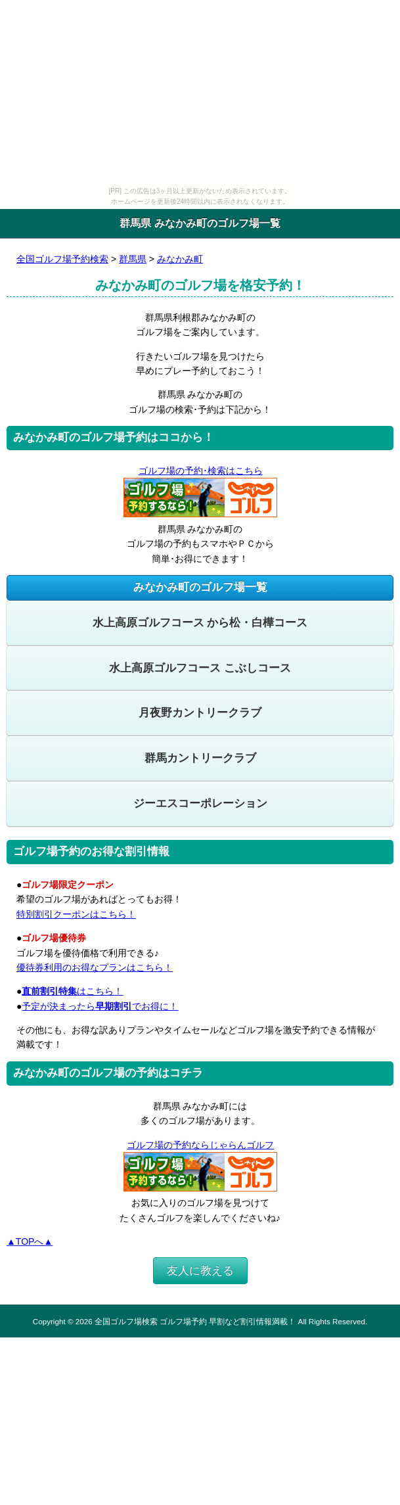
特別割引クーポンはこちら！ (76, 914)
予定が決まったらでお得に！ (100, 1006)
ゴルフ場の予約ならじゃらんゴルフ (200, 1145)
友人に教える (200, 1270)
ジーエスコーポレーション (200, 803)
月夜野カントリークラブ (200, 712)
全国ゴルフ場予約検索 (62, 259)
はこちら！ (72, 991)
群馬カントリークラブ (200, 758)
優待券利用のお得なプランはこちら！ (94, 967)
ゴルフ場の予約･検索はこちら (200, 470)
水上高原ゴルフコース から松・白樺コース (200, 622)
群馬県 (132, 259)
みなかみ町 (180, 259)
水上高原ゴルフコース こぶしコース (200, 668)
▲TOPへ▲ (30, 1241)
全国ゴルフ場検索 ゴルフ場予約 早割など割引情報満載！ (195, 1321)
